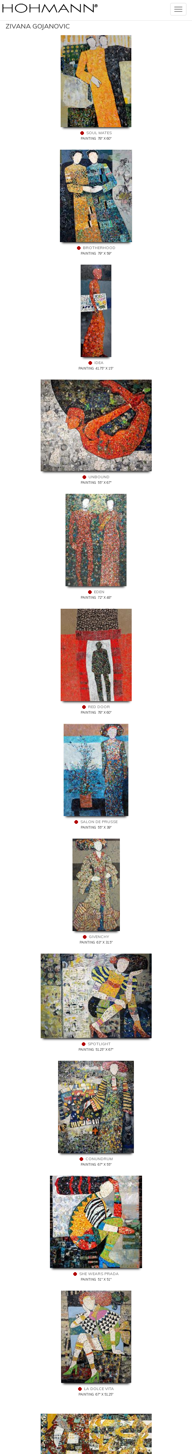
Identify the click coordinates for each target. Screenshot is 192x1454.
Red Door (99, 706)
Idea (99, 362)
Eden (99, 592)
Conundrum (99, 1158)
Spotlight (99, 1044)
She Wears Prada (99, 1273)
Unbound (99, 477)
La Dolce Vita (99, 1388)
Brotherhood (99, 247)
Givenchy (99, 936)
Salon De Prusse (99, 821)
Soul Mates (99, 132)
